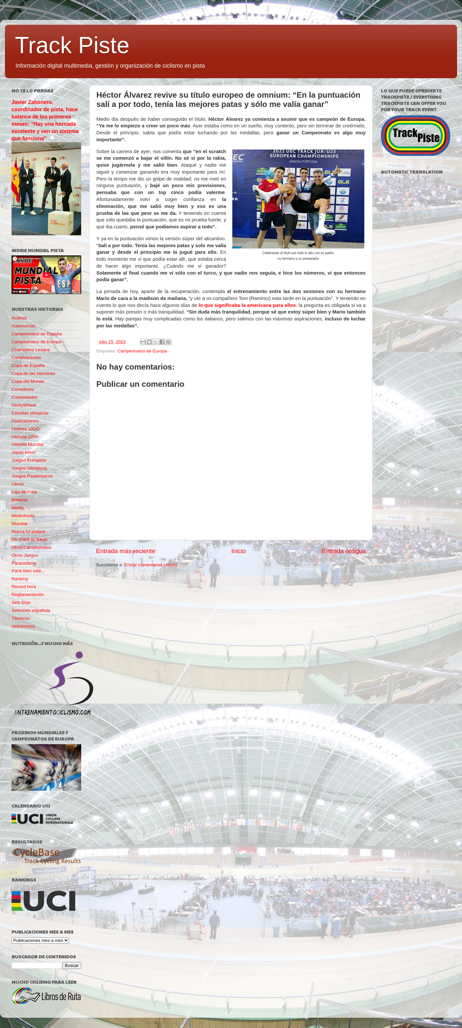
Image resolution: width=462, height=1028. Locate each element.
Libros (18, 483)
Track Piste (72, 45)
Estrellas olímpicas (30, 413)
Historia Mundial (28, 444)
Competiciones (26, 357)
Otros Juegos (25, 555)
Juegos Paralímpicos (32, 476)
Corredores (23, 389)
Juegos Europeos (29, 460)
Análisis (19, 317)
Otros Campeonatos (31, 547)
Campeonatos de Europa (142, 350)
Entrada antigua (344, 550)
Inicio (238, 550)
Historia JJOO (25, 428)
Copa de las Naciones (33, 373)
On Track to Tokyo (30, 539)
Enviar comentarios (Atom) (150, 564)
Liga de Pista (24, 491)
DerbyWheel (24, 405)
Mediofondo (23, 515)
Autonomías (23, 325)
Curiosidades (25, 397)
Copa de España (28, 365)
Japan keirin (24, 452)
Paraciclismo (24, 563)
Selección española (31, 610)
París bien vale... (28, 570)
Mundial (19, 523)
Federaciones (25, 420)
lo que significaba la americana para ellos (247, 305)
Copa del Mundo (28, 381)
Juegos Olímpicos (29, 468)
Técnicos (20, 618)
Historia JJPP (25, 436)
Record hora (24, 586)
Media (18, 507)
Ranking (20, 578)
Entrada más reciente (125, 550)
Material (19, 499)
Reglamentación (28, 594)
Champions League (31, 349)
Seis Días (21, 602)
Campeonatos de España (37, 333)
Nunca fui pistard (28, 531)
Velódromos (23, 626)
